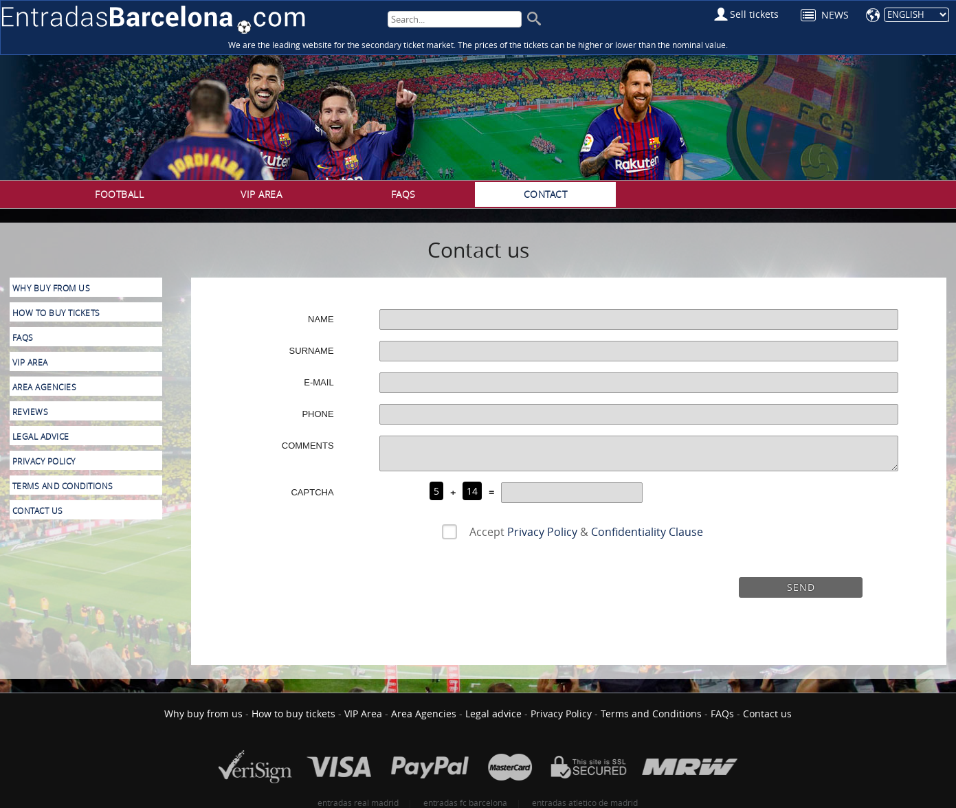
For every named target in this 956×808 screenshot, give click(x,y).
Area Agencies (44, 387)
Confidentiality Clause (647, 531)
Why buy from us (51, 288)
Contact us (37, 511)
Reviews (30, 412)
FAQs (403, 194)
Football (119, 194)
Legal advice (40, 436)
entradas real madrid (358, 802)
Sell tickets (754, 14)
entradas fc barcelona (465, 802)
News (835, 14)
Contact (546, 194)
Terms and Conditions (62, 486)
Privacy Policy (542, 531)
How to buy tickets (56, 313)
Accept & (583, 531)
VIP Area (261, 194)
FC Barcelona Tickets (154, 20)
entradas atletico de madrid (585, 802)
